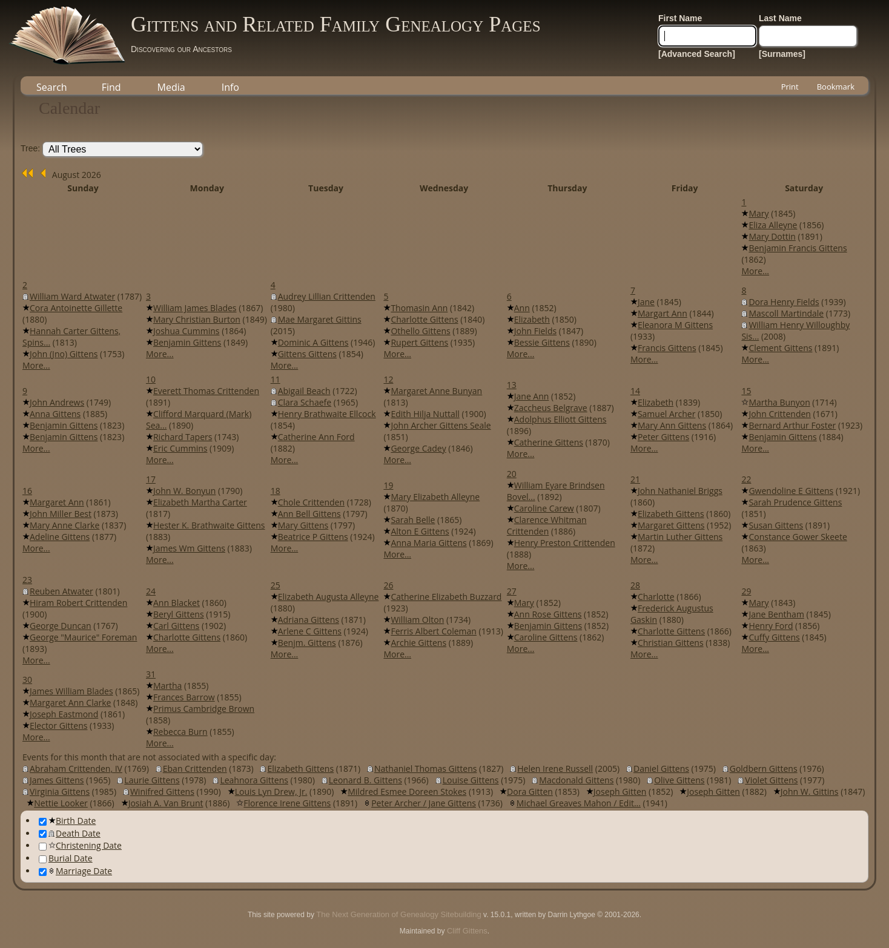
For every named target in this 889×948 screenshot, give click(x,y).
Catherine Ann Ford (316, 437)
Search (51, 87)
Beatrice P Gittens (313, 536)
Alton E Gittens (420, 531)
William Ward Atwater (72, 296)
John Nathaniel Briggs (680, 490)
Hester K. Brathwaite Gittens (209, 525)
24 (151, 591)
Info (230, 87)
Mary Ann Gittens (672, 425)
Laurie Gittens (151, 780)
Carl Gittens (176, 625)
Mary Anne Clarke (64, 525)
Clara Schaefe (304, 402)
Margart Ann (662, 313)
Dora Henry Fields (784, 302)
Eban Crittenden (195, 768)
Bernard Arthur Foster (792, 425)
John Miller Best (60, 513)
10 (151, 379)
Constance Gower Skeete (798, 536)
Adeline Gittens (60, 536)
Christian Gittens (671, 642)
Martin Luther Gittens (680, 536)
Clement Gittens (780, 348)
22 (746, 479)
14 (635, 391)
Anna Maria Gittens (428, 542)
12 (388, 379)
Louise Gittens (471, 780)
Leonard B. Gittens (365, 780)
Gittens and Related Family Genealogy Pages (336, 24)
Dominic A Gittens (313, 342)
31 (151, 674)
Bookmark (835, 86)
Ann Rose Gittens (548, 614)
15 (746, 391)
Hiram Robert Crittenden (78, 602)
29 (746, 591)
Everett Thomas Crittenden (206, 391)
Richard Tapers (182, 437)
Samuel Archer (666, 414)
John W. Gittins (810, 791)
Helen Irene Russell (555, 768)
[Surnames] (782, 54)
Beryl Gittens (178, 614)
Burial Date (66, 858)
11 (275, 379)
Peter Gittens (663, 437)
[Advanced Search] (696, 54)
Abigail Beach (304, 391)
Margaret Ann (57, 502)
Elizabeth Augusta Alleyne (328, 596)
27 (512, 591)
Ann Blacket (176, 602)
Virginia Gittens (60, 791)
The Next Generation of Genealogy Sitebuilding (398, 914)
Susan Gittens (776, 525)
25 (275, 585)
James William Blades (71, 691)
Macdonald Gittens (576, 780)
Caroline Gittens (546, 637)
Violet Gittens (771, 780)
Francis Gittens (667, 348)
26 (388, 585)
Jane (646, 302)
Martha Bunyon (779, 402)
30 (27, 679)
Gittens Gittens (307, 354)
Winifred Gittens (162, 791)
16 (27, 490)
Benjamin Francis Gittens (798, 248)
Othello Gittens (420, 331)
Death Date (70, 833)
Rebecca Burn (180, 731)
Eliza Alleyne (773, 225)
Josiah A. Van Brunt (165, 803)
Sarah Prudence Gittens (795, 502)
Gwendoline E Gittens (791, 490)
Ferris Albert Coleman (434, 631)
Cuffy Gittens (774, 637)
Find (111, 87)
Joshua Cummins (186, 331)
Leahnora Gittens (254, 780)
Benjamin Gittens (187, 342)
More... (755, 271)
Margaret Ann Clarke (70, 702)
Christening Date (80, 845)
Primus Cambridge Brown (203, 708)
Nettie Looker (61, 803)
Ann (522, 308)
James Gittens (57, 780)
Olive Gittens (679, 780)
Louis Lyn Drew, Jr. (271, 791)
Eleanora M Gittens (675, 325)
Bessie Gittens (542, 342)
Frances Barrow (184, 697)
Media (171, 87)
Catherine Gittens (548, 442)
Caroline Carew (544, 508)
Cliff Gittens (467, 930)
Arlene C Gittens (310, 631)
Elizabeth (532, 319)
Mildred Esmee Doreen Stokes (407, 791)
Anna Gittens (55, 414)
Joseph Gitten (620, 791)
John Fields (535, 331)
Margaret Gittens (671, 525)
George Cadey (418, 448)
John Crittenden (780, 414)
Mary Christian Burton (196, 319)
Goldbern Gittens (764, 768)
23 (27, 579)
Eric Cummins (180, 448)
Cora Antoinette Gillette (76, 308)
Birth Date (67, 820)
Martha (167, 685)
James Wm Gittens (189, 548)
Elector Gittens (58, 725)
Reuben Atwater (61, 591)
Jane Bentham (776, 614)
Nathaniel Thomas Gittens (425, 768)
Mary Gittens (303, 525)
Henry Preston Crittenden (564, 542)
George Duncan (60, 625)
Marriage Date (75, 871)
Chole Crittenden (311, 502)
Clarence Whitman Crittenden (547, 525)
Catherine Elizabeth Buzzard (446, 596)
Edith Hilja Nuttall (425, 414)
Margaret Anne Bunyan (436, 391)
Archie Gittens (418, 642)
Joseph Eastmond (64, 714)
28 (635, 585)
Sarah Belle (413, 519)
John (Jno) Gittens (63, 354)
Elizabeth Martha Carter (200, 502)
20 (512, 473)
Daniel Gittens (661, 768)
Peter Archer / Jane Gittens (423, 803)
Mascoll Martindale (786, 313)
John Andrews (57, 402)
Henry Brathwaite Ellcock (327, 414)
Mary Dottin (772, 236)
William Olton (417, 619)
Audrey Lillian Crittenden (326, 296)
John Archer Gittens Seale (441, 425)
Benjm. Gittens (307, 642)
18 (275, 490)
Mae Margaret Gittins (320, 319)
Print (790, 86)
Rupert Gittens (419, 342)
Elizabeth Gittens (671, 513)
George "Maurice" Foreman (83, 637)
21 (635, 479)
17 (151, 479)
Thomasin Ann (419, 308)
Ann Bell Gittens (309, 513)
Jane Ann (531, 396)
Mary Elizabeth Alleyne (435, 496)
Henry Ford (771, 625)
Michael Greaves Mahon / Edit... (579, 803)
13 (512, 384)
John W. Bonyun (184, 490)
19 (388, 485)
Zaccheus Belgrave (550, 407)
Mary (758, 213)
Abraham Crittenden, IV (76, 768)
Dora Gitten (530, 791)
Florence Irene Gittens (287, 803)
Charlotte (656, 596)
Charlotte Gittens (424, 319)
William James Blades (195, 308)
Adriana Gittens (308, 619)
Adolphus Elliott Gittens (560, 419)
